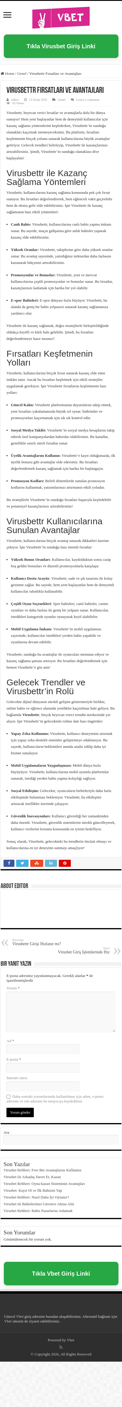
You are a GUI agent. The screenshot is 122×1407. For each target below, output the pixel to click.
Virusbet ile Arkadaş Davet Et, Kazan (32, 1177)
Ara (6, 1132)
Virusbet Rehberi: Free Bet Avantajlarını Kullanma (42, 1170)
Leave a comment (88, 99)
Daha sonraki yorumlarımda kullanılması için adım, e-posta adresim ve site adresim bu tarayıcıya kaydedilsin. (54, 1098)
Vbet (20, 1316)
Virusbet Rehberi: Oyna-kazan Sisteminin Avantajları (44, 1183)
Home (7, 73)
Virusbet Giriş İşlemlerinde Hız (79, 950)
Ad (10, 1041)
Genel (21, 73)
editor (15, 99)
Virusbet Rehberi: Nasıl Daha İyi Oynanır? (36, 1197)
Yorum (13, 988)
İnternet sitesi (16, 1078)
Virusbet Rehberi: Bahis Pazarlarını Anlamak (38, 1210)
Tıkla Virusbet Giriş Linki (60, 46)
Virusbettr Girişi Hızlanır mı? (42, 942)
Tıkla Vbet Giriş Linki (61, 1273)
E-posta (13, 1059)
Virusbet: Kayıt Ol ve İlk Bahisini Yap (33, 1190)
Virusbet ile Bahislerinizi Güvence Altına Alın (39, 1204)
